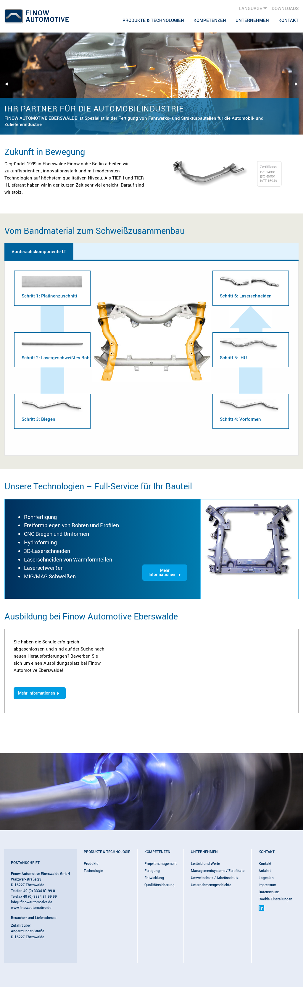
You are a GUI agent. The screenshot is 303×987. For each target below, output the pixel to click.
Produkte (91, 863)
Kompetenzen (210, 20)
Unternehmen (252, 20)
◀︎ (9, 83)
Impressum (267, 884)
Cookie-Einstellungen (275, 899)
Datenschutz (269, 891)
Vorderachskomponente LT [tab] (39, 251)
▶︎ (299, 83)
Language (250, 8)
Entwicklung (154, 877)
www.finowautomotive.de (31, 907)
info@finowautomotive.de (31, 901)
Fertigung (152, 870)
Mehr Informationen (162, 572)
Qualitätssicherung (159, 884)
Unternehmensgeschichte (211, 884)
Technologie (93, 870)
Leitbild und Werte (205, 863)
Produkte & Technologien (153, 20)
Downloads (285, 8)
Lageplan (266, 877)
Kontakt (288, 20)
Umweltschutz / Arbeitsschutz (214, 877)
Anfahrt (265, 870)
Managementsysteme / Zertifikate (217, 870)
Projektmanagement (160, 863)
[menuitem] (153, 20)
